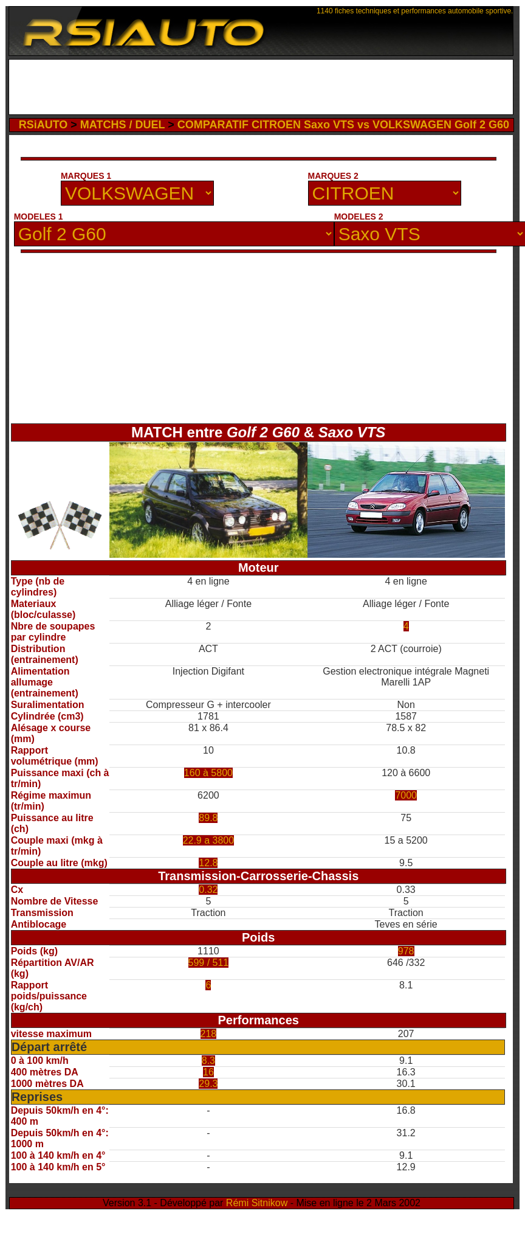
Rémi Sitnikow (256, 1203)
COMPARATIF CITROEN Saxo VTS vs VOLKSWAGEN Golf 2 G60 (343, 125)
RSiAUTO (43, 125)
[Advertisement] (261, 87)
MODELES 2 (358, 216)
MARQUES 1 (86, 176)
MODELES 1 (38, 216)
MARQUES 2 (333, 176)
